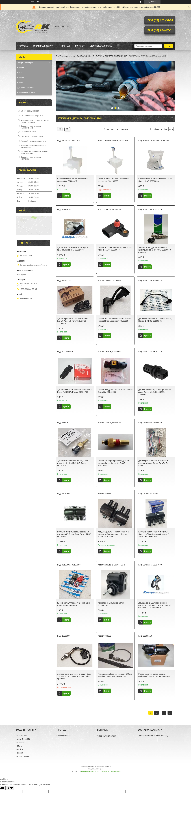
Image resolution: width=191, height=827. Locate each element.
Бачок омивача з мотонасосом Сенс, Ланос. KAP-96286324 (155, 180)
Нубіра (20, 749)
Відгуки (20, 83)
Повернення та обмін (26, 93)
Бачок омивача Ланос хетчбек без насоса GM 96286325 (72, 180)
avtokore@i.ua (26, 298)
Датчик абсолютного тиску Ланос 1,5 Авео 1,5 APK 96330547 (114, 248)
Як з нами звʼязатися (107, 736)
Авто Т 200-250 (23, 739)
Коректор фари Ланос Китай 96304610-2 (111, 604)
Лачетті (20, 742)
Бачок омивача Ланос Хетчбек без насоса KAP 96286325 (113, 180)
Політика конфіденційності (111, 771)
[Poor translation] (9, 788)
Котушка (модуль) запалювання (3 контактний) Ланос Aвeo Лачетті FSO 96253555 (74, 534)
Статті (20, 73)
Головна (23, 46)
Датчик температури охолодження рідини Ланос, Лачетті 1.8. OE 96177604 (113, 463)
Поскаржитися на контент (90, 771)
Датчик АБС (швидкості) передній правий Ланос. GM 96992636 (72, 248)
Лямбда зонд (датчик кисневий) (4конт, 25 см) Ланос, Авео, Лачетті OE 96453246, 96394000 (154, 605)
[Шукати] (168, 46)
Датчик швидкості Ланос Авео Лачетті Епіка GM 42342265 (115, 390)
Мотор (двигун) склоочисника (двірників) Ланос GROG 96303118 (154, 675)
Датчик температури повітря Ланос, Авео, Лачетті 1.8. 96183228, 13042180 (154, 391)
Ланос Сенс (22, 736)
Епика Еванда (23, 756)
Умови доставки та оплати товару (153, 736)
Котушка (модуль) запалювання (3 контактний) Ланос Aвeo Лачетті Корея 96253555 (113, 534)
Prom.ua (108, 766)
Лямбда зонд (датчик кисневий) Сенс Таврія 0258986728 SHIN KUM (115, 675)
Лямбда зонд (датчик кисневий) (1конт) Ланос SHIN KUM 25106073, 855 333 (154, 249)
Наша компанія (64, 736)
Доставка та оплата (101, 46)
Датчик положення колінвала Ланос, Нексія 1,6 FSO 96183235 (155, 319)
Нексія (20, 753)
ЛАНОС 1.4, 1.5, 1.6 (85, 56)
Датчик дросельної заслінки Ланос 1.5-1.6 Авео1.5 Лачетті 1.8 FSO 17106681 (73, 320)
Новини (20, 68)
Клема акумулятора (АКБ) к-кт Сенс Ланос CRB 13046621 (73, 604)
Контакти (80, 46)
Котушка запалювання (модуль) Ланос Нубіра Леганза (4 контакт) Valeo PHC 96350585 (153, 534)
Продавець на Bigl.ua (95, 769)
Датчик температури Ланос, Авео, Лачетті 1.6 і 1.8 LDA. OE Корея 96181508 (72, 463)
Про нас (65, 46)
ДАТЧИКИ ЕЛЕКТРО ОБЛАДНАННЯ (111, 56)
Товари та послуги (43, 46)
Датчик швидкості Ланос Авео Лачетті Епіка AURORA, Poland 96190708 (74, 390)
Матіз (19, 746)
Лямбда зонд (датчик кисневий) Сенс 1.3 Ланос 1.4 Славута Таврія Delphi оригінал (74, 676)
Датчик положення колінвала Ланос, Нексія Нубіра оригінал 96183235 (114, 319)
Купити (66, 196)
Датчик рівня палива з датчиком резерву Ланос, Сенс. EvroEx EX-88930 (153, 463)
